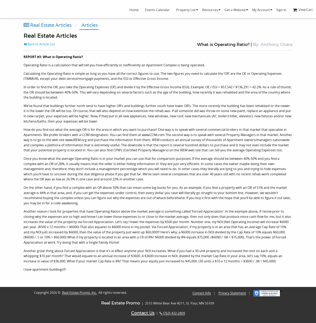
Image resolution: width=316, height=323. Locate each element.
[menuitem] (134, 10)
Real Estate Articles (48, 25)
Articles (89, 25)
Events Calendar (157, 10)
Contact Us (143, 313)
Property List (186, 10)
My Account (261, 10)
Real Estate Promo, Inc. (79, 292)
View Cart (303, 9)
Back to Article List (39, 44)
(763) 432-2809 (172, 313)
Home (134, 10)
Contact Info (201, 293)
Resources (210, 10)
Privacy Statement (232, 293)
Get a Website (235, 10)
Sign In (281, 10)
